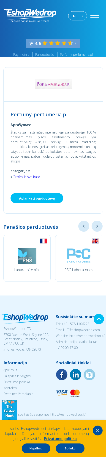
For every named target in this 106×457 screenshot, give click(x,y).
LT (75, 16)
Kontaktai (10, 388)
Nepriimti (36, 448)
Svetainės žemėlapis (18, 394)
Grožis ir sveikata (26, 176)
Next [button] (97, 226)
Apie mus (10, 370)
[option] (27, 258)
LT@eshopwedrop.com (82, 330)
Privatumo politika (16, 382)
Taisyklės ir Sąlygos (17, 376)
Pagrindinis (21, 54)
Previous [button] (83, 226)
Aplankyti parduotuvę (37, 198)
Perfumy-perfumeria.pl (76, 54)
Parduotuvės (44, 54)
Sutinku (70, 448)
